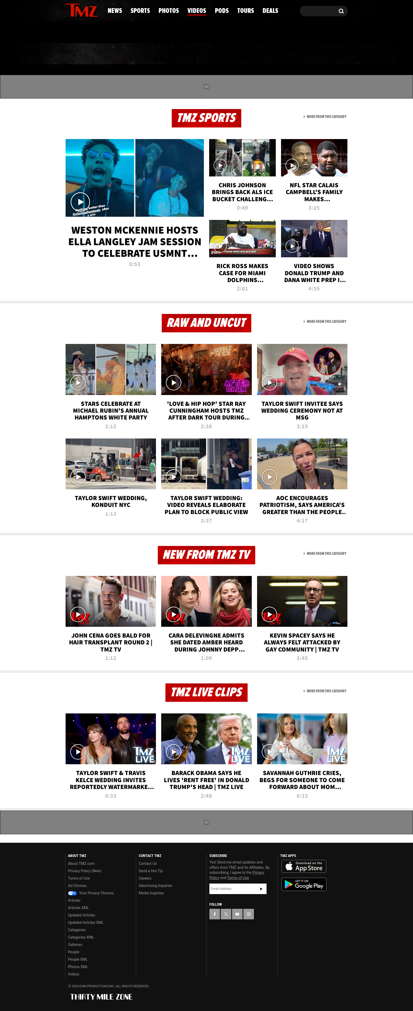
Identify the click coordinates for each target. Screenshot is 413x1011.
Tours (285, 54)
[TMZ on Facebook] (69, 9)
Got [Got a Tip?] (81, 32)
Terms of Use (79, 878)
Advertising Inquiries (155, 886)
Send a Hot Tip (151, 871)
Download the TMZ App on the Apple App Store (304, 866)
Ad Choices (77, 886)
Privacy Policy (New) (84, 871)
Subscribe (261, 889)
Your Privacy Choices (91, 893)
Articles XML (78, 908)
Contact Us (148, 863)
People (73, 952)
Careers (145, 878)
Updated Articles (81, 915)
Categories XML (81, 937)
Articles (74, 900)
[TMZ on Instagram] (96, 9)
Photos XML (78, 967)
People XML (78, 959)
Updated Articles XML (86, 922)
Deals (325, 54)
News (77, 54)
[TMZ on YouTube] (237, 914)
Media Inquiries (151, 893)
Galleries (75, 945)
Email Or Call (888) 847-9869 (125, 32)
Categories (77, 930)
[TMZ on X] (77, 9)
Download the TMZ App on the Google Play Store (304, 884)
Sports (118, 54)
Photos (163, 54)
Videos (208, 54)
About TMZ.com (81, 863)
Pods (247, 54)
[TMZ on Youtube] (86, 9)
